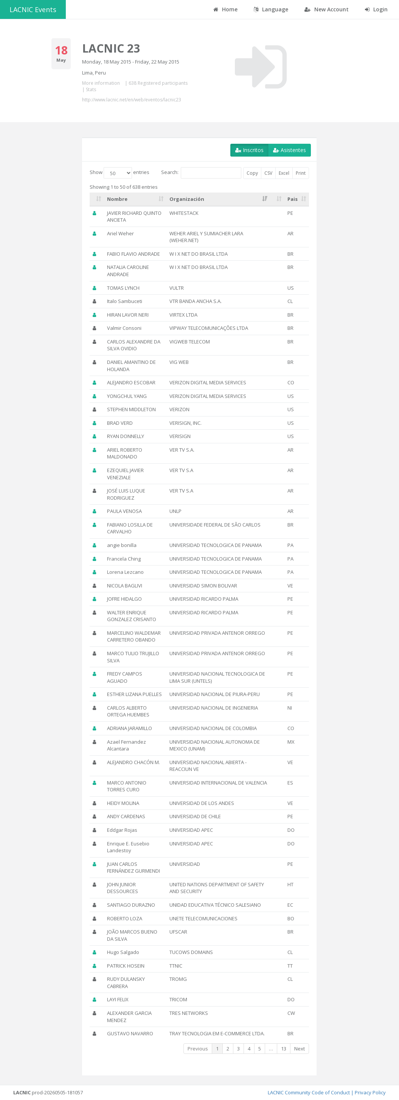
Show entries (119, 173)
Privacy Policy (370, 1092)
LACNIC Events (32, 9)
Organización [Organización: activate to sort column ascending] (186, 199)
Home (225, 9)
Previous (198, 1048)
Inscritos (249, 150)
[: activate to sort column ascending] (97, 199)
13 (283, 1048)
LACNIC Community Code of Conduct (309, 1092)
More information (101, 83)
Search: (201, 173)
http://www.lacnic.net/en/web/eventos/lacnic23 (131, 99)
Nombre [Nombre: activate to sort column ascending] (117, 199)
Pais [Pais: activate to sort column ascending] (292, 199)
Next (299, 1048)
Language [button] (271, 9)
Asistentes (289, 150)
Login (376, 9)
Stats (91, 89)
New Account (326, 9)
